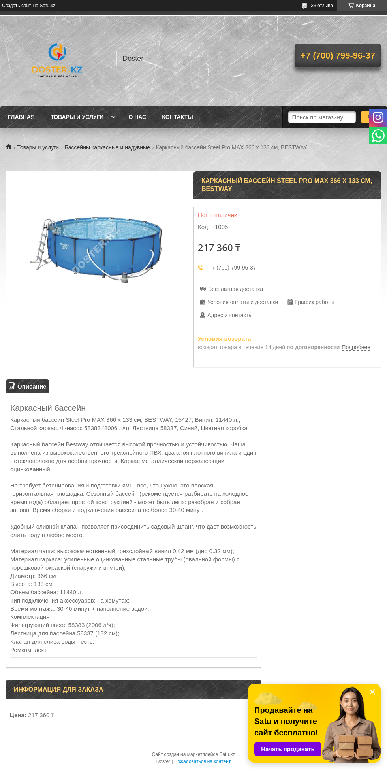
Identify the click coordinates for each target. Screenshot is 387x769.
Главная (21, 117)
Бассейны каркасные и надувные (107, 147)
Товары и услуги (77, 117)
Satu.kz (227, 754)
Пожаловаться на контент (202, 761)
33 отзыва (322, 5)
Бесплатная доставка (235, 289)
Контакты (177, 117)
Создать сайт (16, 5)
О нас (137, 117)
